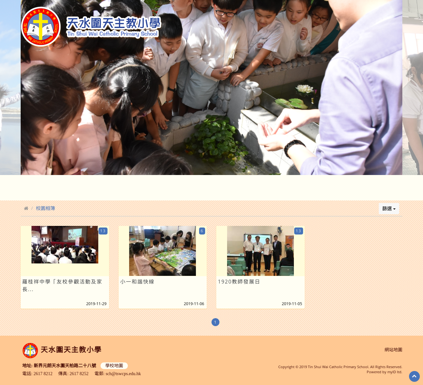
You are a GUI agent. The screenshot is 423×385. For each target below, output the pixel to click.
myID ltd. (394, 371)
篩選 (389, 208)
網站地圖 (393, 349)
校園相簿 (45, 208)
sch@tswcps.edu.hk (123, 373)
